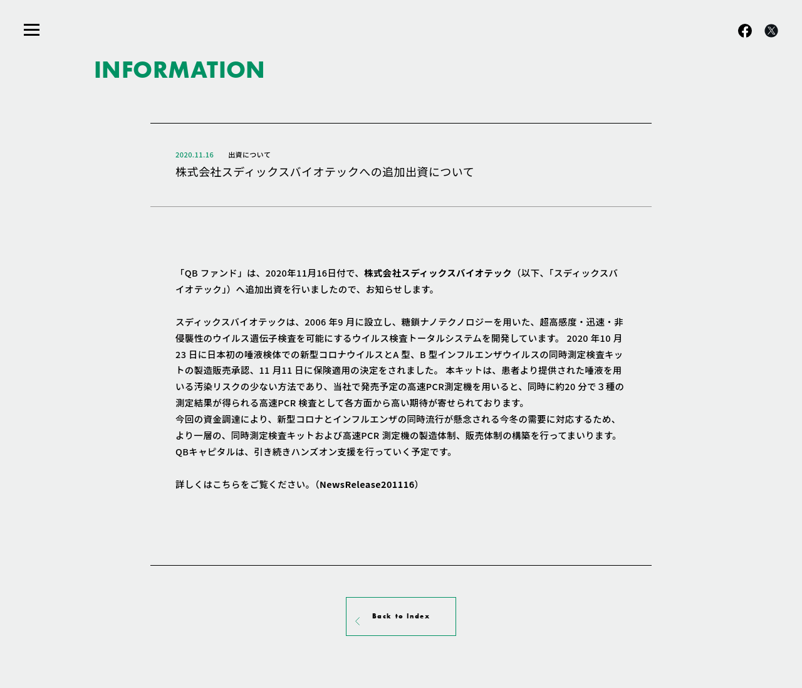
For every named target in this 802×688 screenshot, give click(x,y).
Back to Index (401, 615)
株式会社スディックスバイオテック (438, 272)
